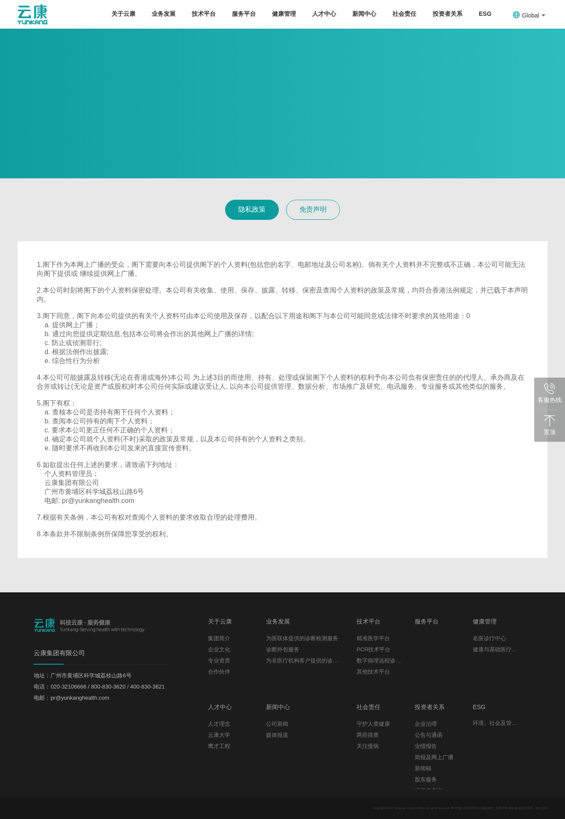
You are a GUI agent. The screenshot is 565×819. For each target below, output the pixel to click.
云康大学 (219, 735)
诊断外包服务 (282, 649)
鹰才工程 (219, 746)
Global (529, 15)
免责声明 (313, 209)
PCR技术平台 (373, 649)
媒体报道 (277, 735)
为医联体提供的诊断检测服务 (302, 638)
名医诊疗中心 (489, 638)
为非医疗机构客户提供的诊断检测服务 (305, 660)
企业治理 (426, 724)
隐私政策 (252, 209)
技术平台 (204, 13)
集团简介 (219, 638)
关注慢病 (368, 746)
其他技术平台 (373, 671)
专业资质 (219, 660)
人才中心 (324, 13)
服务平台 (244, 13)
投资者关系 (448, 13)
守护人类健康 (373, 724)
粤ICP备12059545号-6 (465, 808)
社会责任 (404, 13)
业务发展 (164, 13)
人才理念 (219, 724)
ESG (485, 13)
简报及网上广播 (434, 757)
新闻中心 (364, 13)
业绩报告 (426, 746)
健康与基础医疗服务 (495, 649)
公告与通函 (428, 735)
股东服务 (426, 779)
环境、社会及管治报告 (495, 723)
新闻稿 (423, 768)
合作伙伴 (219, 671)
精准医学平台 (373, 638)
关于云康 (123, 13)
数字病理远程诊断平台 (379, 660)
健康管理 (284, 13)
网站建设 (515, 808)
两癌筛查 (368, 735)
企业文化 (219, 649)
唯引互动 (541, 808)
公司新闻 (277, 724)
